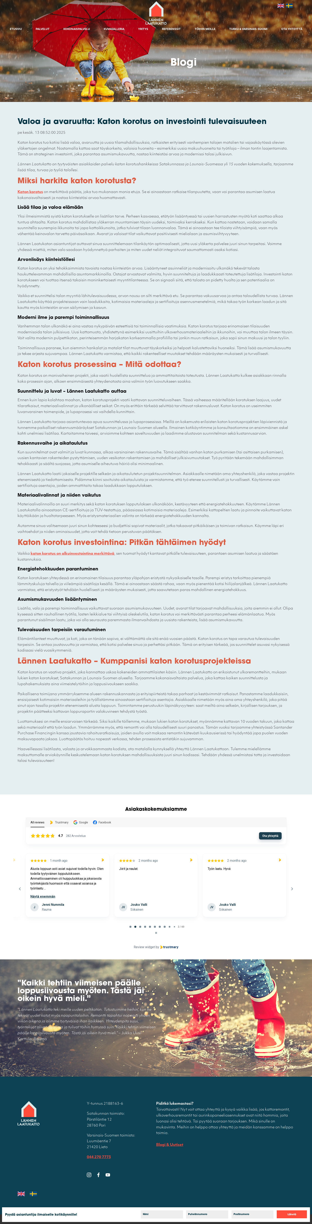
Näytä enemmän (131, 896)
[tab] (130, 926)
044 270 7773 (99, 1157)
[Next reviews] (292, 889)
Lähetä (292, 1214)
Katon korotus (30, 192)
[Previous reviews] (20, 889)
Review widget (144, 947)
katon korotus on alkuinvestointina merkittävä (72, 554)
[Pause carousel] (156, 933)
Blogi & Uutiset (169, 1145)
